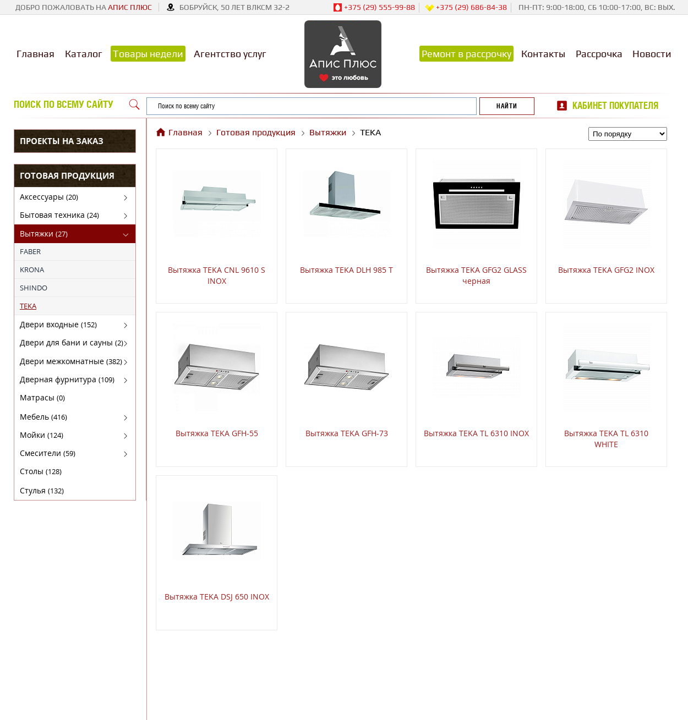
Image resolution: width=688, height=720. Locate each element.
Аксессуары (49, 196)
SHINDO (33, 288)
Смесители (47, 453)
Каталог (83, 53)
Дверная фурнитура (67, 379)
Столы (41, 471)
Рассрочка (599, 53)
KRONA (32, 269)
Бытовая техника (59, 215)
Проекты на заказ (61, 140)
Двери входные (58, 324)
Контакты (543, 53)
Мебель (43, 416)
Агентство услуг (230, 53)
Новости (651, 53)
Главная (35, 53)
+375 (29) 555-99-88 (374, 8)
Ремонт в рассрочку (466, 53)
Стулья (42, 490)
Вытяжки (44, 233)
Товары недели (148, 53)
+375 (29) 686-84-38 (466, 8)
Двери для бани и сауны (71, 342)
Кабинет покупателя (615, 105)
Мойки (41, 435)
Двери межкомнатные (71, 361)
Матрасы (42, 397)
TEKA (28, 306)
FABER (30, 251)
